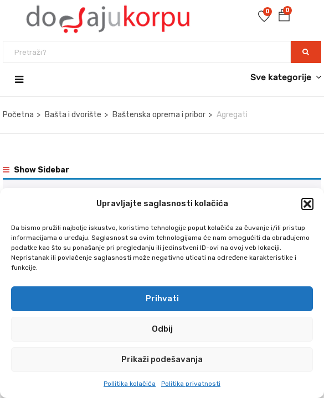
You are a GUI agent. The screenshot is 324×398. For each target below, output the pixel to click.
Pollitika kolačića (130, 383)
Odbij (162, 329)
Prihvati (162, 298)
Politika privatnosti (190, 383)
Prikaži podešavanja (162, 359)
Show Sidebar (36, 170)
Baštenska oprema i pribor (158, 114)
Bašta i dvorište (73, 114)
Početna (18, 114)
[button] (307, 204)
